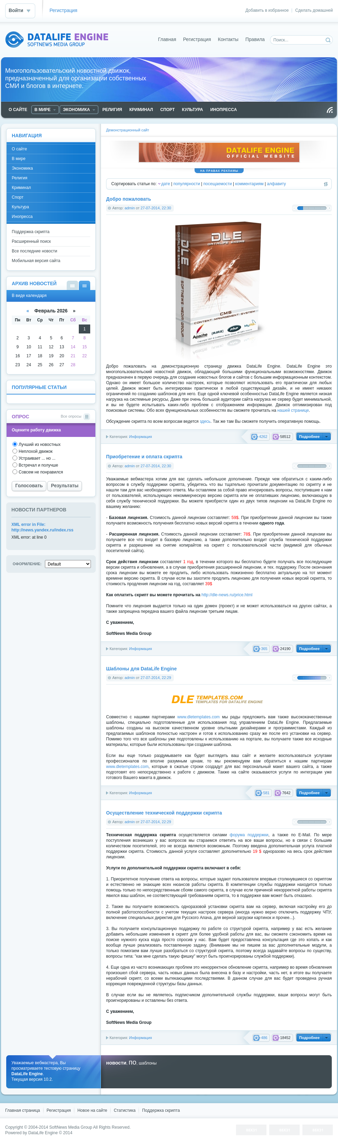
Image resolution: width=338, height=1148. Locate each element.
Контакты (228, 39)
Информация (140, 437)
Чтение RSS (330, 110)
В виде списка (72, 285)
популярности (186, 183)
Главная (167, 39)
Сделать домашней (314, 10)
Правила (255, 39)
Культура (20, 206)
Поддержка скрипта (30, 231)
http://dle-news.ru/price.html (226, 594)
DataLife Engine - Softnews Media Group (56, 39)
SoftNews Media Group (70, 1127)
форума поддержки (248, 834)
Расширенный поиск (31, 241)
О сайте (19, 149)
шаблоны (148, 1063)
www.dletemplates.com (198, 717)
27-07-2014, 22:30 (156, 208)
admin (130, 208)
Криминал (21, 187)
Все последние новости (34, 251)
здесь (205, 421)
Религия (19, 178)
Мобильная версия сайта (36, 260)
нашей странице (293, 410)
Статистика (124, 1110)
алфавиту (276, 183)
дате (165, 183)
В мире (19, 158)
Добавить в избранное (267, 10)
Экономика (22, 168)
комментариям (249, 183)
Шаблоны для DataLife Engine (141, 668)
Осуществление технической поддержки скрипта (164, 813)
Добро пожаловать (128, 199)
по (132, 1062)
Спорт (18, 197)
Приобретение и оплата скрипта (144, 456)
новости (116, 1063)
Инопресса (22, 216)
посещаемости (218, 183)
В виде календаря (84, 285)
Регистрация (63, 10)
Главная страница (22, 1110)
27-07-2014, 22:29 (156, 678)
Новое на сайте (92, 1110)
